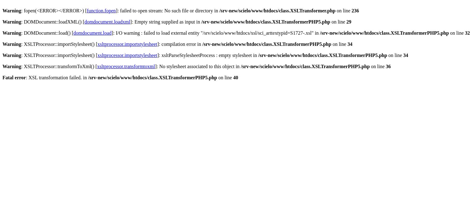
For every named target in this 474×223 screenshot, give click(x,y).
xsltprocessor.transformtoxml (126, 66)
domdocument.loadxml (107, 21)
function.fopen (101, 10)
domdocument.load (92, 33)
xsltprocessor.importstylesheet (127, 44)
